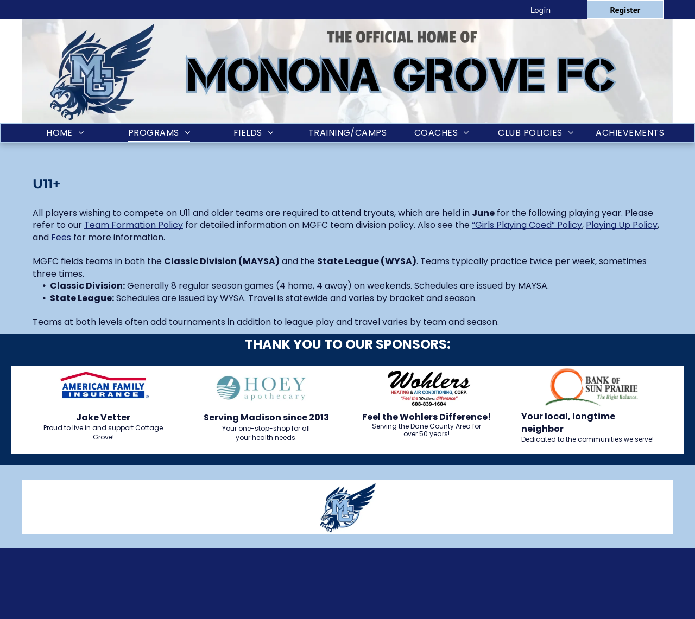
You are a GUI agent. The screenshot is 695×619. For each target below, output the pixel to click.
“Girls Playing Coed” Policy (527, 225)
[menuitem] (65, 133)
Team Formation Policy (133, 225)
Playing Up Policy (622, 225)
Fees (61, 237)
